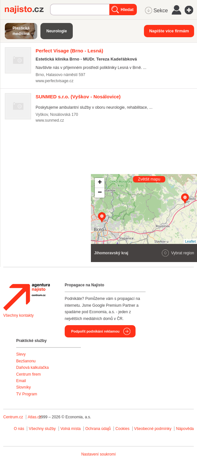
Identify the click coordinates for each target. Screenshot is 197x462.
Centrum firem (28, 374)
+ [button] (100, 183)
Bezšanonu (26, 361)
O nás (19, 428)
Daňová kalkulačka (32, 367)
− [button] (100, 193)
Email (21, 381)
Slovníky (23, 387)
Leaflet (190, 241)
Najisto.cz (27, 10)
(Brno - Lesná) (69, 50)
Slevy (21, 354)
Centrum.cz (13, 417)
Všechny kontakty (18, 315)
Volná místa (70, 428)
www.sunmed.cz (50, 120)
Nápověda (185, 428)
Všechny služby (43, 428)
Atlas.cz (34, 417)
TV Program (26, 394)
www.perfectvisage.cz (54, 81)
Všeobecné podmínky (152, 428)
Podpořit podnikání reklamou (95, 331)
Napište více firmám (169, 30)
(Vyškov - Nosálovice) (78, 96)
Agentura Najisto (26, 297)
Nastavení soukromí (98, 454)
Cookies (122, 428)
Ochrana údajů (98, 428)
